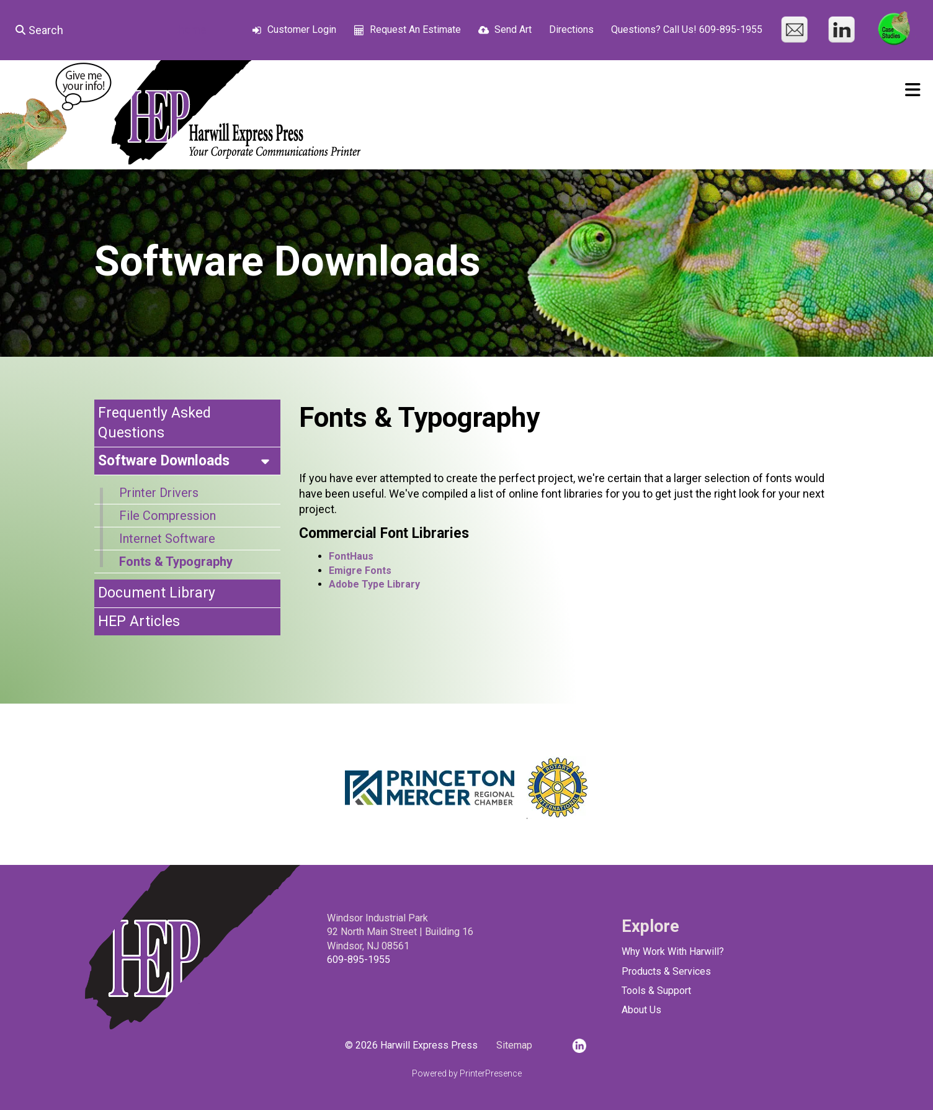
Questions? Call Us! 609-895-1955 (686, 29)
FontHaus (351, 556)
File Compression (167, 515)
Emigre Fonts (360, 570)
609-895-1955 (358, 959)
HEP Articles (139, 621)
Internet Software (167, 538)
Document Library (156, 592)
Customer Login (301, 29)
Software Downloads (189, 461)
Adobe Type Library (374, 584)
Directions (571, 29)
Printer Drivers (159, 492)
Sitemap (514, 1045)
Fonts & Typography (176, 561)
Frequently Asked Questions (154, 423)
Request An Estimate (415, 29)
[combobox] (85, 30)
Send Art (513, 29)
